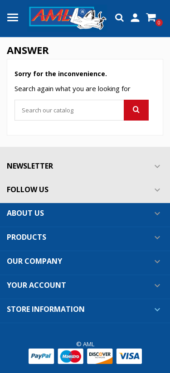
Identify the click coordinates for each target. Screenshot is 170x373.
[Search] (82, 110)
